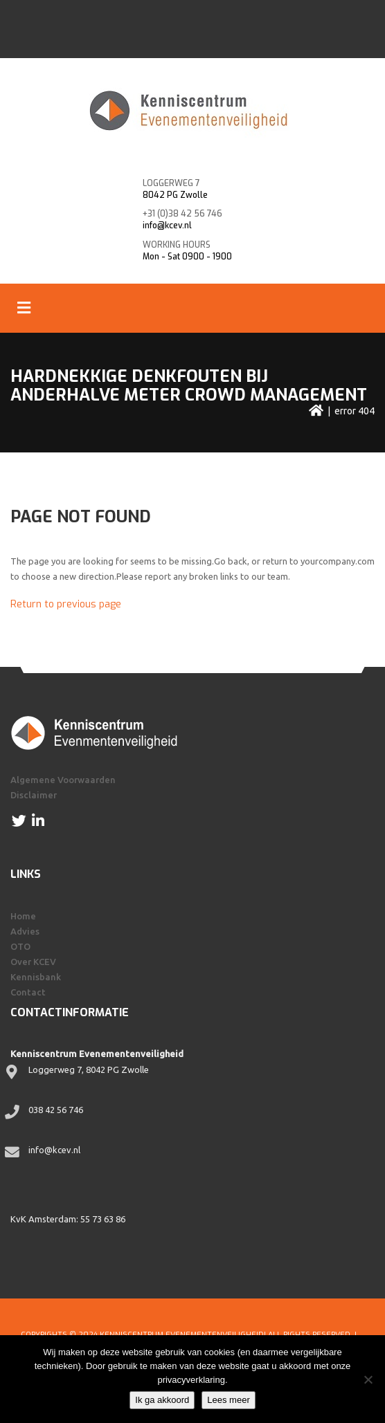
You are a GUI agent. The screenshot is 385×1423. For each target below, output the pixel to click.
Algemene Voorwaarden (63, 779)
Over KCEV (33, 961)
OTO (20, 946)
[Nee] (368, 1379)
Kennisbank (35, 977)
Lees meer (228, 1400)
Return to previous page (65, 604)
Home (23, 916)
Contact (28, 992)
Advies (24, 931)
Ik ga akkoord (162, 1400)
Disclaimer (33, 795)
